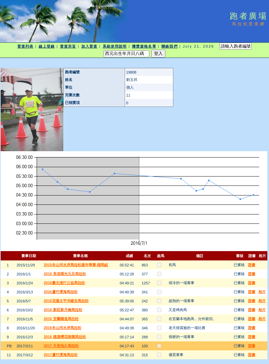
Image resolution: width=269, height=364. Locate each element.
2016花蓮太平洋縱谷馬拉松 (66, 301)
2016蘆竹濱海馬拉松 (60, 292)
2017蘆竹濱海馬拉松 (60, 355)
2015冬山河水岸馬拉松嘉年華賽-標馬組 (76, 265)
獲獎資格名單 (144, 46)
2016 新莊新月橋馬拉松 (63, 310)
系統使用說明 (115, 46)
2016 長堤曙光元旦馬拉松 (65, 274)
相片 (262, 292)
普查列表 (25, 46)
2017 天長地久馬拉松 (61, 346)
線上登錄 (47, 46)
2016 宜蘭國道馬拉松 (61, 319)
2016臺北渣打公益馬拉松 (64, 283)
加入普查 (89, 46)
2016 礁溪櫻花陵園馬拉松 (65, 337)
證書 (251, 265)
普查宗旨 (68, 46)
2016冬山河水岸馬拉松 (62, 328)
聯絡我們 (169, 46)
